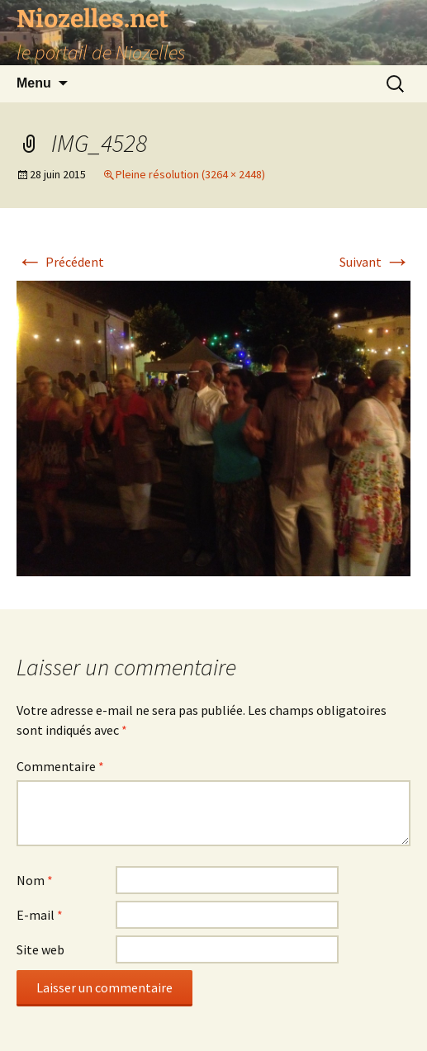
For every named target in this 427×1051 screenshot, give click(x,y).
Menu (34, 83)
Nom (35, 880)
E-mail (40, 915)
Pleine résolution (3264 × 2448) (190, 174)
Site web (40, 949)
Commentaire (60, 766)
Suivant (374, 261)
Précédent (60, 261)
